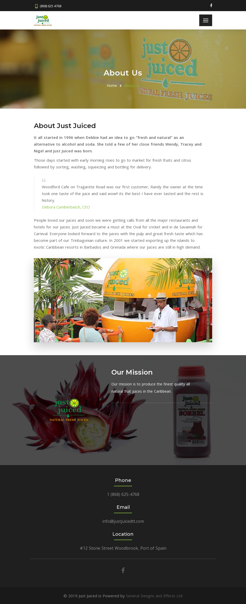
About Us (132, 85)
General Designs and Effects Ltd (154, 595)
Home (112, 85)
